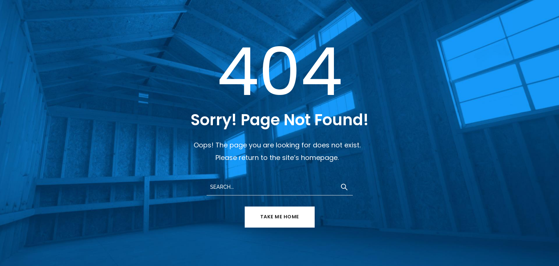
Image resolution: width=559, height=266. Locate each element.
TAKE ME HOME (279, 216)
